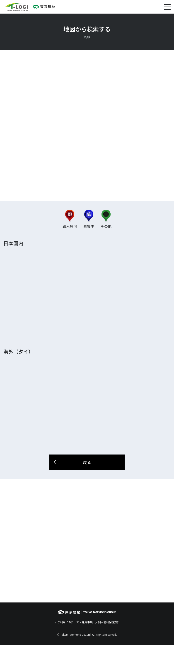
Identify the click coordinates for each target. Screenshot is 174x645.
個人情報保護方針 (108, 622)
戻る (72, 462)
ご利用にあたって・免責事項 (75, 622)
